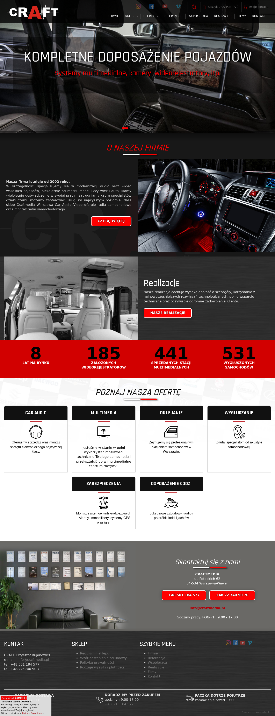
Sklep (129, 16)
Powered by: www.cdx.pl (255, 712)
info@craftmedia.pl (207, 608)
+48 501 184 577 (120, 704)
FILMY (242, 16)
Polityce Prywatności (32, 713)
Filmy (152, 672)
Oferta (149, 16)
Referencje (173, 16)
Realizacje (222, 16)
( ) (223, 7)
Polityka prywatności (97, 663)
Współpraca (198, 16)
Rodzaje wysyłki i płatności (102, 667)
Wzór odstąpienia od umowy (103, 658)
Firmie (153, 653)
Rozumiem (14, 698)
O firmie (113, 16)
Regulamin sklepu (94, 653)
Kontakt (259, 16)
